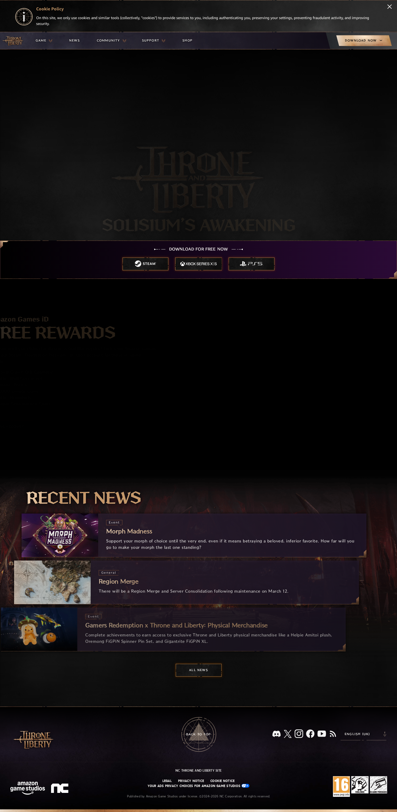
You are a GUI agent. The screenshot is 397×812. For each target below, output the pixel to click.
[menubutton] (44, 40)
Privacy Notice (191, 781)
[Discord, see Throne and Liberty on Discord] (276, 734)
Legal (167, 781)
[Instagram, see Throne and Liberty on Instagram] (299, 734)
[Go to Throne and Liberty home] (13, 40)
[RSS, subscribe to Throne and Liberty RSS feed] (333, 734)
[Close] (389, 7)
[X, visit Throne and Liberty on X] (288, 734)
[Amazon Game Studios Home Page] (27, 789)
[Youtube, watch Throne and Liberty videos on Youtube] (321, 734)
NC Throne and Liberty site (198, 770)
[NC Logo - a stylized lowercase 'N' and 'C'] (60, 789)
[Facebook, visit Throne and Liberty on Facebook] (310, 734)
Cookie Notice (222, 781)
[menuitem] (44, 40)
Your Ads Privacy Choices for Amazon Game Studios (199, 786)
